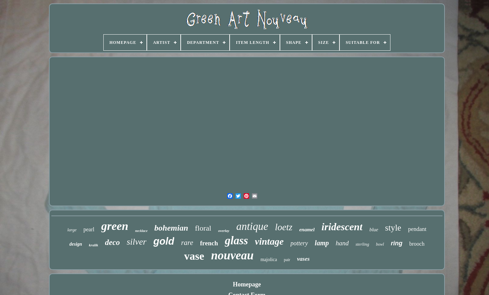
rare (187, 242)
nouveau (232, 255)
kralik (93, 245)
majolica (268, 259)
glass (236, 240)
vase (194, 256)
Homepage (247, 284)
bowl (380, 244)
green (114, 226)
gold (163, 241)
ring (396, 243)
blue (373, 229)
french (209, 243)
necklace (141, 231)
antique (252, 226)
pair (287, 259)
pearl (88, 229)
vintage (269, 241)
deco (112, 242)
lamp (322, 243)
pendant (417, 229)
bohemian (171, 227)
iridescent (341, 226)
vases (303, 259)
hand (342, 243)
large (72, 229)
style (393, 227)
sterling (362, 244)
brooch (416, 244)
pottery (299, 243)
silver (136, 242)
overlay (223, 231)
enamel (306, 229)
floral (203, 228)
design (75, 244)
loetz (283, 227)
